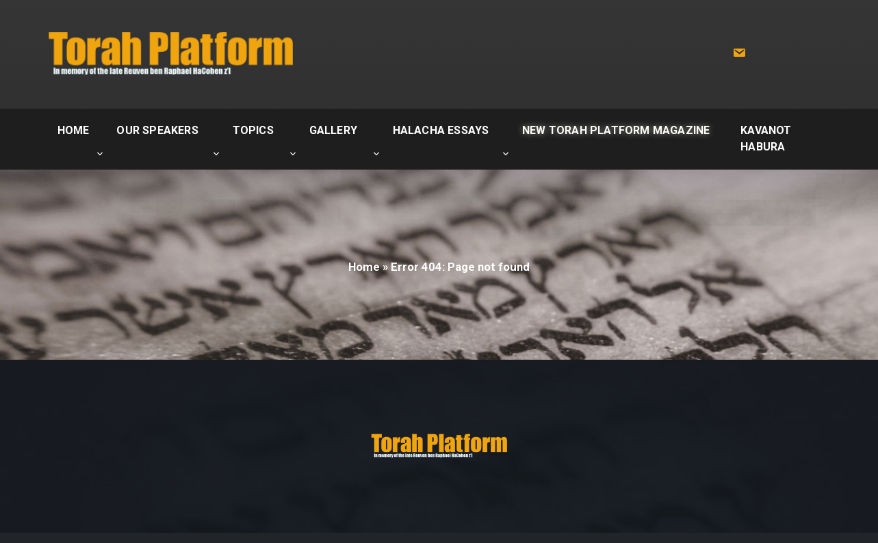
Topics (253, 130)
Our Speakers (157, 130)
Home (73, 130)
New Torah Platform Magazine (616, 130)
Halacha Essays (441, 130)
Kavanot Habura (765, 138)
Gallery (333, 130)
